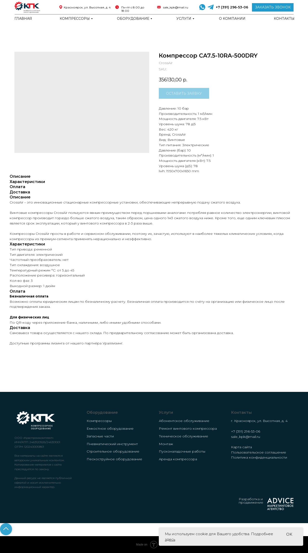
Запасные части (100, 436)
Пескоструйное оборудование (114, 459)
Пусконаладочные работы (182, 451)
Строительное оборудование (113, 451)
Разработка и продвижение (251, 501)
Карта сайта (241, 447)
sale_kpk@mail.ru (175, 7)
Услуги (183, 18)
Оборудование (133, 18)
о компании (232, 18)
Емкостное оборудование (110, 428)
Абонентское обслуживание (184, 421)
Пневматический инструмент (112, 444)
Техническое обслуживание (183, 436)
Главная (23, 18)
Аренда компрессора (178, 459)
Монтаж (166, 444)
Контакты (284, 18)
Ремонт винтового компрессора (188, 428)
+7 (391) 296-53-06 (232, 7)
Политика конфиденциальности (259, 457)
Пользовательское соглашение (258, 452)
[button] (273, 7)
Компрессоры (75, 18)
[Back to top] (6, 529)
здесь (170, 539)
